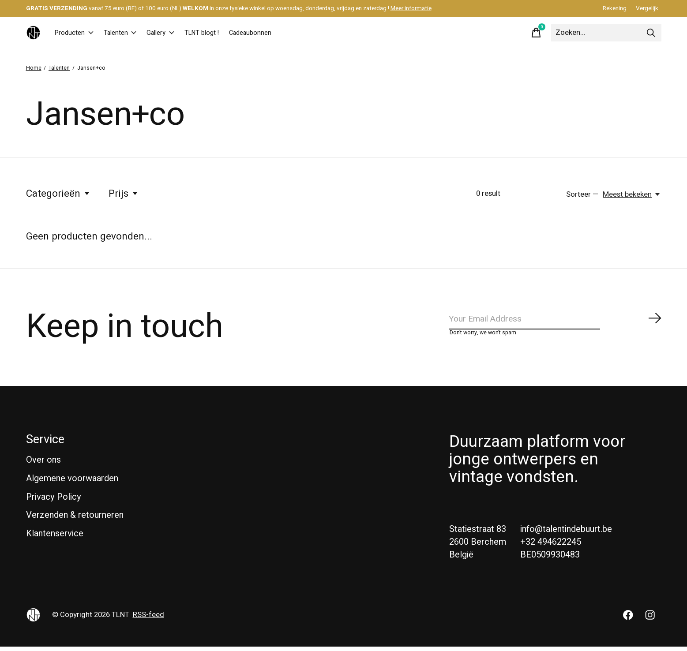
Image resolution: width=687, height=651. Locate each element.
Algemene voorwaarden (72, 482)
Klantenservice (54, 537)
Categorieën (58, 194)
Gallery (179, 32)
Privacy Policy (53, 501)
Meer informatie (411, 8)
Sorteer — (582, 194)
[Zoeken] (606, 32)
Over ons (43, 464)
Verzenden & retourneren (75, 519)
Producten (78, 32)
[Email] (555, 321)
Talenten (131, 32)
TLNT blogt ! (229, 32)
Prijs (124, 194)
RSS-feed (148, 619)
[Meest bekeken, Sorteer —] (632, 194)
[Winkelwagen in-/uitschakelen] (536, 32)
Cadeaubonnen (287, 32)
